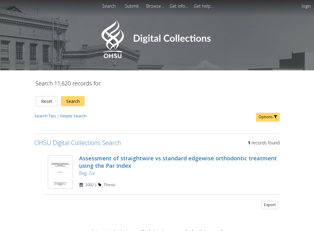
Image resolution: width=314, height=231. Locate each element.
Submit (132, 6)
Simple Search (73, 116)
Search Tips (45, 116)
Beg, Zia (87, 173)
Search (73, 101)
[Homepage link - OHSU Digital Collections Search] (156, 57)
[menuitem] (132, 6)
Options (267, 116)
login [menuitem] (306, 6)
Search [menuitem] (109, 6)
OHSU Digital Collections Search (77, 143)
